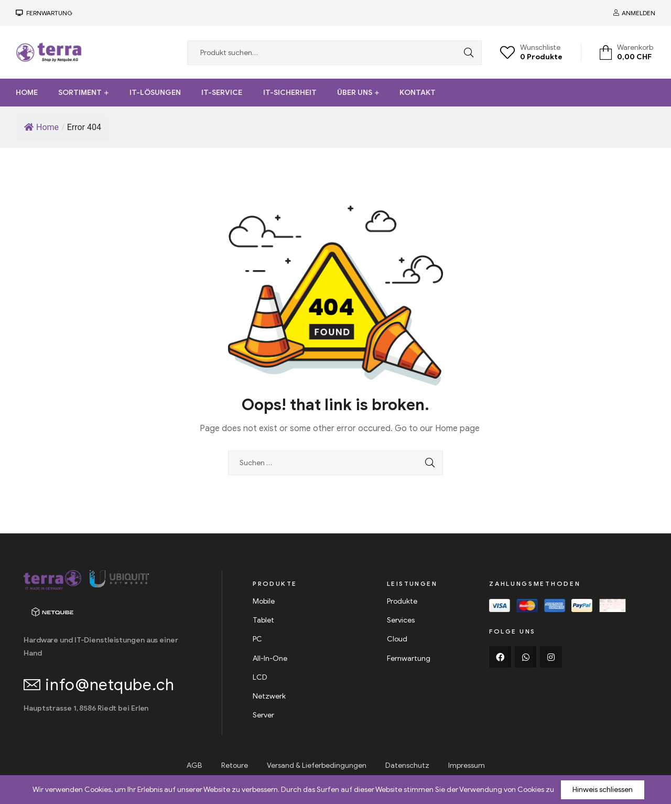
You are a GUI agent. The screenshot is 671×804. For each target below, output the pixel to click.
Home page (457, 428)
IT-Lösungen (155, 92)
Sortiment (80, 92)
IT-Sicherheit (290, 92)
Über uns (354, 92)
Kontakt (417, 92)
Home (27, 92)
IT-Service (221, 92)
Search (466, 52)
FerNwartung (47, 13)
